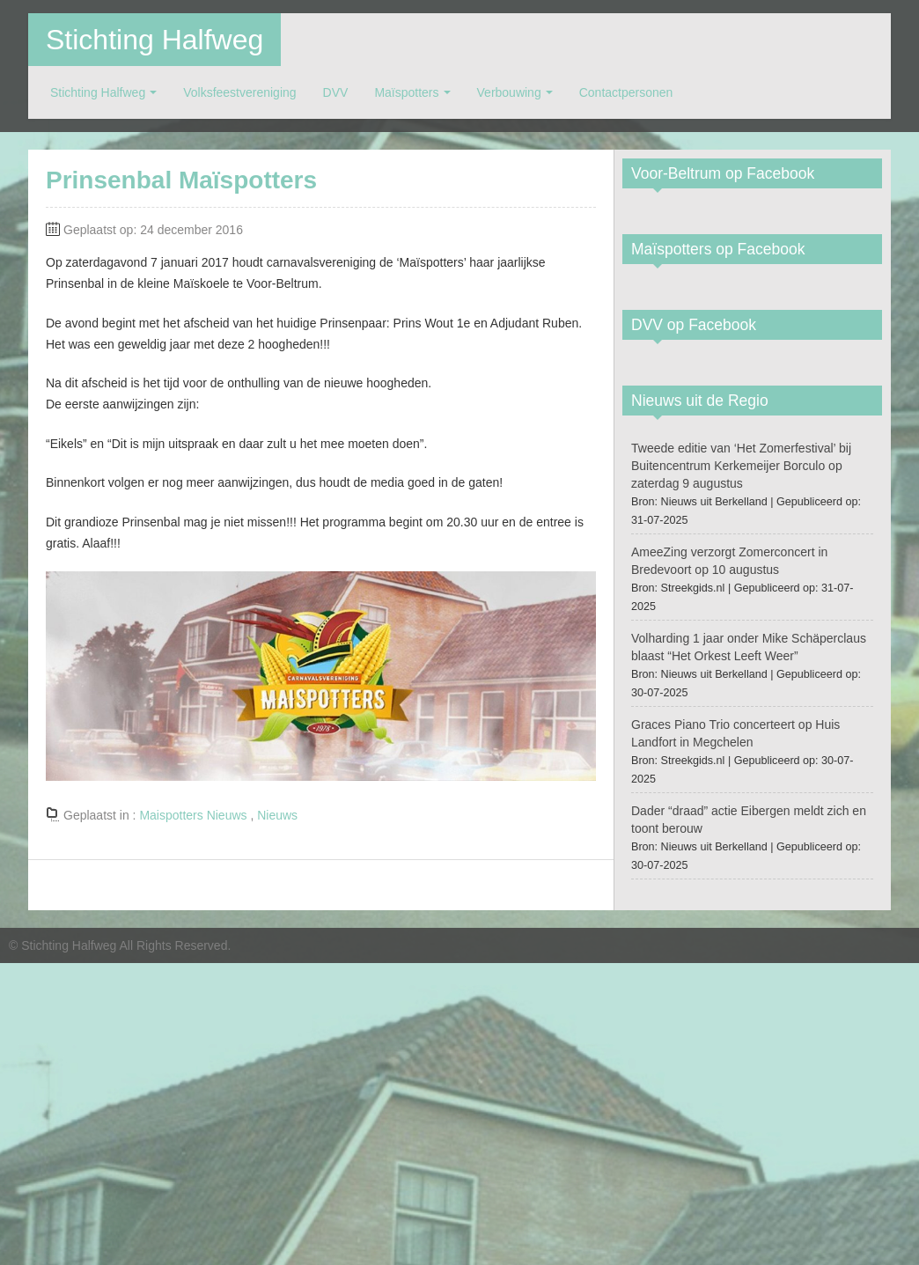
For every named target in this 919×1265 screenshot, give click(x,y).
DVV (336, 92)
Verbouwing (509, 92)
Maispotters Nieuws (192, 815)
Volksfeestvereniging (239, 92)
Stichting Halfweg (154, 39)
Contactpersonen (626, 92)
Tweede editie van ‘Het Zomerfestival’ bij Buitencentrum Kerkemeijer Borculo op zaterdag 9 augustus (741, 465)
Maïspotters (406, 92)
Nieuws (277, 815)
